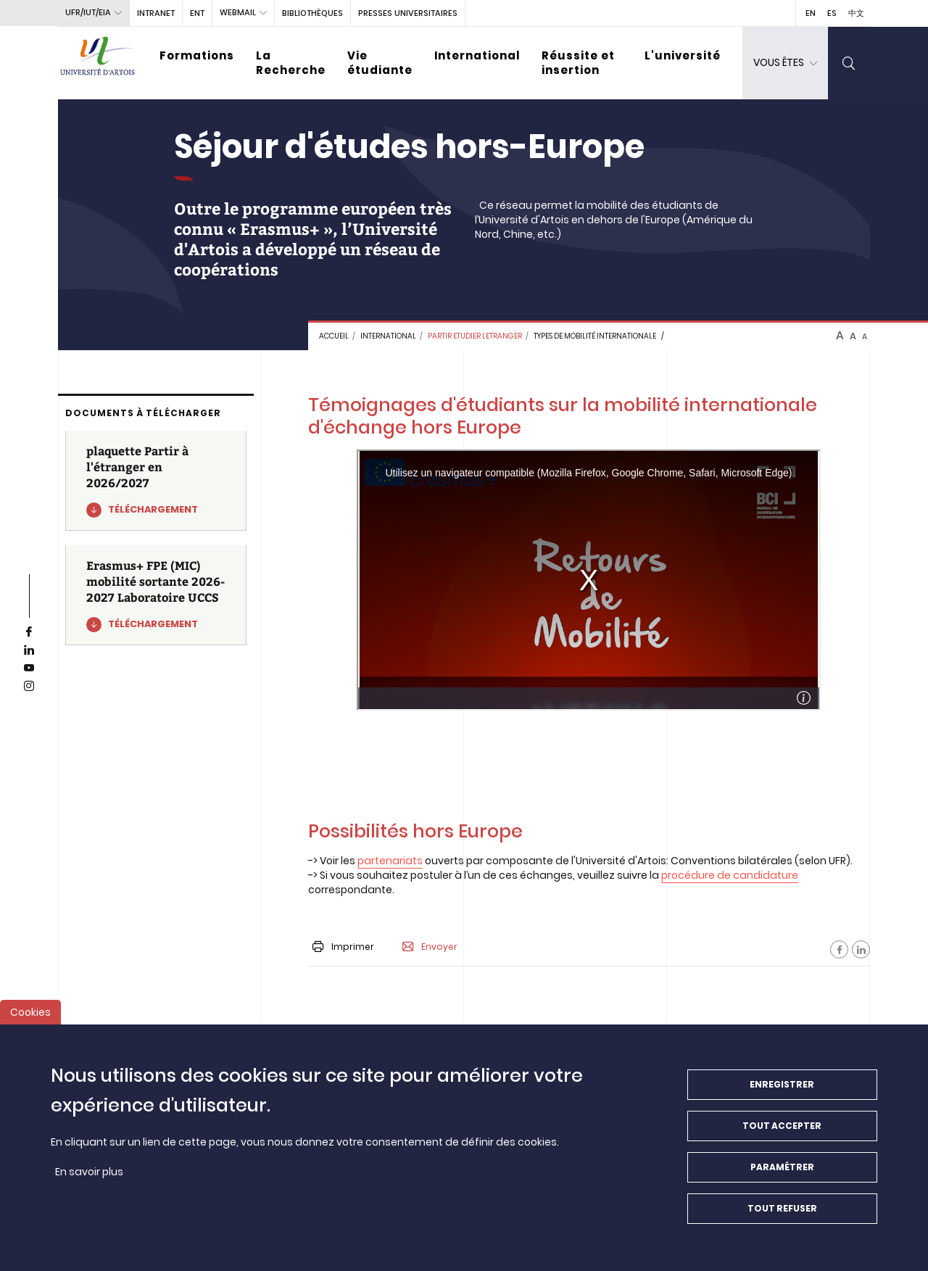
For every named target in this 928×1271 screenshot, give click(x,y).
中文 (856, 13)
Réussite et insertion (578, 63)
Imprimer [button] (343, 946)
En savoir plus (89, 1171)
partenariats (390, 860)
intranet (156, 13)
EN (810, 13)
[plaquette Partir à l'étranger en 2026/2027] (155, 481)
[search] (849, 63)
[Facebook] (839, 949)
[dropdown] (785, 63)
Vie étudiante (380, 63)
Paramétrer (782, 1167)
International (477, 55)
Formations (197, 55)
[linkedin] (29, 650)
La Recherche (291, 63)
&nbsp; (589, 580)
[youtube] (29, 668)
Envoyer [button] (429, 947)
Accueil (334, 336)
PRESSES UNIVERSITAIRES (407, 13)
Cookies (30, 1012)
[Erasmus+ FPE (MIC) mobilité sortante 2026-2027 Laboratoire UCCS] (155, 595)
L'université (683, 55)
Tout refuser (782, 1208)
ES (832, 13)
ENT (197, 13)
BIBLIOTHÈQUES (312, 13)
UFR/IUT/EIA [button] (88, 12)
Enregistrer (782, 1084)
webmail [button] (238, 12)
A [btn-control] (840, 335)
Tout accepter (781, 1125)
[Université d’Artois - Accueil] (98, 63)
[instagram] (29, 686)
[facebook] (29, 632)
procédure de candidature (729, 875)
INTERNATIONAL (388, 336)
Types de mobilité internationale (595, 336)
